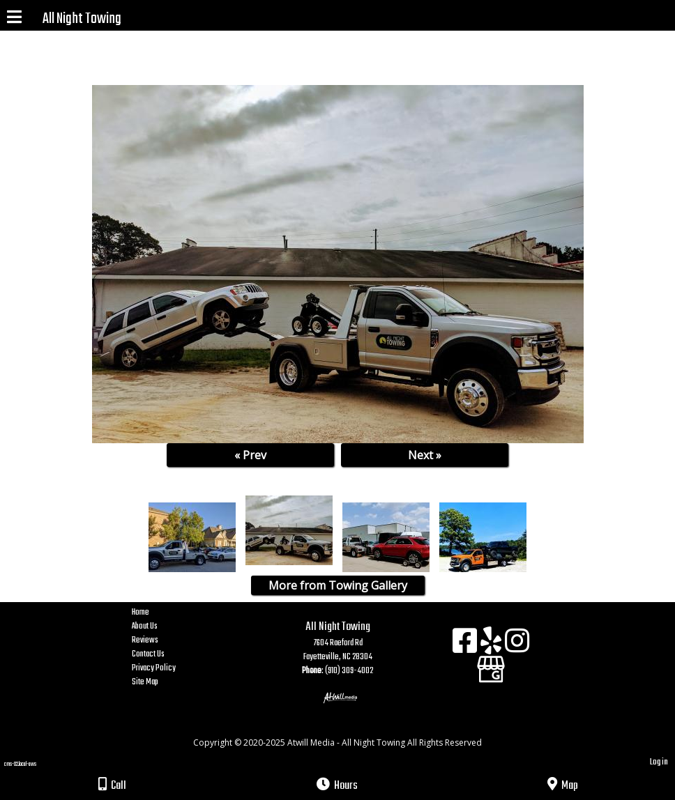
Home (194, 613)
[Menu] (14, 18)
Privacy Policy (164, 668)
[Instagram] (517, 645)
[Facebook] (466, 645)
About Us (155, 626)
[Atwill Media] (350, 727)
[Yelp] (492, 645)
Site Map (155, 682)
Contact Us (159, 654)
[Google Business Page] (491, 664)
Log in (659, 762)
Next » (424, 455)
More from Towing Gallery (337, 585)
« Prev (250, 455)
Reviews (155, 640)
